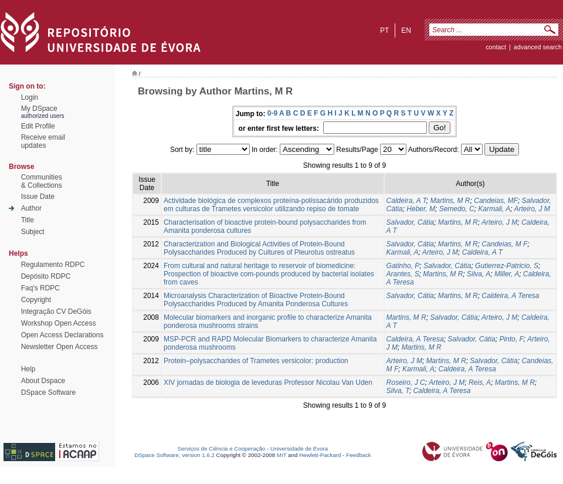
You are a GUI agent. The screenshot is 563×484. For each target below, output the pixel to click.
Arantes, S (402, 274)
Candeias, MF (496, 201)
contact (496, 46)
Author (31, 208)
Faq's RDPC (40, 288)
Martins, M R (450, 201)
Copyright (36, 300)
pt (384, 30)
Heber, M (420, 209)
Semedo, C (456, 209)
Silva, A (478, 274)
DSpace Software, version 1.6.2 (174, 455)
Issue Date (38, 196)
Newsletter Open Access (59, 347)
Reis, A (480, 382)
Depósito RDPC (46, 276)
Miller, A (506, 274)
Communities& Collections (41, 181)
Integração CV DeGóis (56, 311)
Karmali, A (494, 209)
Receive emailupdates (43, 141)
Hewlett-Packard (320, 455)
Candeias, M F (504, 244)
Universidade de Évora (299, 448)
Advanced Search (538, 46)
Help (28, 369)
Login (29, 97)
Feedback (358, 455)
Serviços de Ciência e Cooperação (222, 448)
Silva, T (397, 391)
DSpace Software (48, 392)
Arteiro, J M (532, 209)
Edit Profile (38, 126)
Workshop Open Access (58, 323)
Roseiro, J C (405, 382)
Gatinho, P (403, 266)
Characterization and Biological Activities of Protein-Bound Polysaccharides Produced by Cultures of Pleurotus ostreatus (259, 248)
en (406, 30)
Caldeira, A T (406, 201)
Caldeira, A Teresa (510, 296)
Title (27, 220)
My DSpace (39, 108)
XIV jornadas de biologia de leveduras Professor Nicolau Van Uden (268, 382)
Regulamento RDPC (53, 264)
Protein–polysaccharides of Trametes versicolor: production (256, 361)
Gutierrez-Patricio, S (506, 266)
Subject (33, 232)
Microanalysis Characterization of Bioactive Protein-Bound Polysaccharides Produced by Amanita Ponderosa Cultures (256, 300)
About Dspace (43, 381)
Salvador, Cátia (410, 222)
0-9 (272, 113)
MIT (282, 455)
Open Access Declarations (62, 335)
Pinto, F (511, 339)
